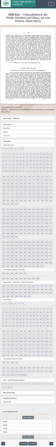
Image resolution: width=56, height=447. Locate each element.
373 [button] (8, 263)
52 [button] (44, 161)
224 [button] (3, 216)
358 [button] (46, 256)
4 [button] (10, 149)
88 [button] (13, 171)
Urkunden (7, 141)
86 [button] (6, 171)
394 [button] (3, 273)
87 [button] (10, 171)
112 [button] (3, 180)
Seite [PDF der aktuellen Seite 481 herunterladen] (23, 444)
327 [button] (16, 249)
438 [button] (25, 293)
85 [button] (3, 171)
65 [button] (37, 164)
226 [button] (12, 216)
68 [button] (47, 164)
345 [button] (42, 252)
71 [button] (6, 168)
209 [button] (42, 209)
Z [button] (11, 387)
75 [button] (20, 168)
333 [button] (42, 249)
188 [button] (20, 201)
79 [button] (34, 168)
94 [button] (34, 171)
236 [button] (3, 220)
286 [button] (12, 233)
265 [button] (25, 226)
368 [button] (38, 259)
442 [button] (42, 293)
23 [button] (47, 154)
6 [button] (15, 149)
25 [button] (3, 157)
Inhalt (5, 132)
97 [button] (44, 171)
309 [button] (42, 242)
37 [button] (44, 157)
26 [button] (6, 157)
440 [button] (33, 293)
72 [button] (10, 168)
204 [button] (20, 209)
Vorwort (6, 136)
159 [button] (50, 190)
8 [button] (20, 149)
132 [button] (38, 183)
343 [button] (33, 252)
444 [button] (50, 293)
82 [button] (44, 168)
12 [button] (10, 154)
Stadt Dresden (8, 145)
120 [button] (38, 180)
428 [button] (33, 289)
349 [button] (8, 256)
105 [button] (25, 176)
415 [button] (29, 286)
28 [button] (13, 157)
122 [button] (46, 180)
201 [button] (8, 209)
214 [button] (12, 213)
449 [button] (20, 296)
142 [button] (29, 187)
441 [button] (38, 293)
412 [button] (16, 286)
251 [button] (16, 223)
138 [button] (12, 187)
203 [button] (16, 209)
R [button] (47, 384)
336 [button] (3, 252)
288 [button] (20, 233)
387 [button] (16, 266)
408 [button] (38, 279)
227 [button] (16, 216)
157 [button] (42, 190)
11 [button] (6, 154)
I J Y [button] (25, 384)
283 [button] (50, 230)
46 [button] (24, 161)
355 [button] (33, 256)
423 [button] (12, 289)
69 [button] (51, 164)
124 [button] (3, 183)
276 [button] (20, 230)
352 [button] (20, 256)
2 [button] (5, 149)
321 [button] (42, 245)
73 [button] (13, 168)
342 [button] (29, 252)
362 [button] (12, 259)
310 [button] (46, 242)
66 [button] (41, 164)
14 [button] (17, 154)
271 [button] (50, 226)
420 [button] (50, 286)
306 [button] (29, 242)
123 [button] (50, 180)
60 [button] (20, 164)
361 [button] (8, 259)
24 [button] (51, 154)
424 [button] (16, 289)
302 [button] (12, 242)
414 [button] (25, 286)
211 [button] (50, 209)
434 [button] (8, 293)
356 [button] (38, 256)
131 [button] (33, 183)
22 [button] (44, 154)
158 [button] (46, 190)
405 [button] (25, 279)
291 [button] (33, 233)
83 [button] (47, 168)
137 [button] (8, 187)
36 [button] (41, 157)
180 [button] (38, 197)
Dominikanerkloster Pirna (13, 359)
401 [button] (8, 279)
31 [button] (24, 157)
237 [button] (8, 220)
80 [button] (37, 168)
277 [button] (25, 230)
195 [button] (50, 201)
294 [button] (46, 233)
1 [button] (2, 149)
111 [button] (50, 176)
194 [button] (46, 201)
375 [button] (16, 263)
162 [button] (12, 194)
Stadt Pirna (7, 300)
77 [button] (27, 168)
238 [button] (12, 220)
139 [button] (16, 187)
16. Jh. (5, 432)
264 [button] (20, 226)
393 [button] (42, 266)
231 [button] (33, 216)
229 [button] (25, 216)
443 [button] (46, 293)
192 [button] (38, 201)
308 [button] (38, 242)
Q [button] (45, 384)
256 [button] (38, 223)
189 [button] (25, 201)
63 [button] (30, 164)
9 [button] (23, 149)
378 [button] (29, 263)
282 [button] (46, 230)
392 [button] (38, 266)
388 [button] (20, 266)
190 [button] (29, 201)
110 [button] (46, 176)
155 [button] (33, 190)
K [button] (28, 384)
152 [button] (20, 190)
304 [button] (20, 242)
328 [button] (20, 249)
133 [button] (42, 183)
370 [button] (46, 259)
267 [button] (33, 226)
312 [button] (3, 245)
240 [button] (20, 220)
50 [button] (37, 161)
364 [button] (20, 259)
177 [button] (25, 197)
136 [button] (3, 187)
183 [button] (50, 197)
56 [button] (6, 164)
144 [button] (38, 187)
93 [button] (30, 171)
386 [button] (12, 266)
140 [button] (20, 187)
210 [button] (46, 209)
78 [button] (30, 168)
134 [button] (46, 183)
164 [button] (20, 194)
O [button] (39, 384)
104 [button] (20, 176)
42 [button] (10, 161)
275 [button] (16, 230)
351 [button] (16, 256)
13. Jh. (5, 421)
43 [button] (13, 161)
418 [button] (42, 286)
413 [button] (20, 286)
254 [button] (29, 223)
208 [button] (38, 209)
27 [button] (10, 157)
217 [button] (25, 213)
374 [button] (12, 263)
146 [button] (46, 187)
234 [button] (46, 216)
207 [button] (33, 209)
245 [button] (42, 220)
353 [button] (25, 256)
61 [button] (24, 164)
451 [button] (29, 296)
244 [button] (38, 220)
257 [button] (42, 223)
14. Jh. (5, 425)
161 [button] (8, 194)
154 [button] (29, 190)
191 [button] (33, 201)
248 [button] (3, 223)
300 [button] (3, 242)
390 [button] (29, 266)
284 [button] (3, 233)
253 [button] (25, 223)
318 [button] (29, 245)
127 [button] (16, 183)
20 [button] (37, 154)
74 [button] (17, 168)
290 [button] (29, 233)
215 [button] (16, 213)
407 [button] (33, 279)
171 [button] (50, 194)
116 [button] (20, 180)
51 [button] (41, 161)
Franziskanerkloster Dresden (14, 270)
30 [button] (20, 157)
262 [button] (12, 226)
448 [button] (16, 296)
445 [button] (3, 296)
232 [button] (38, 216)
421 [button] (3, 289)
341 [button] (25, 252)
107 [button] (33, 176)
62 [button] (27, 164)
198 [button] (12, 204)
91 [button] (24, 171)
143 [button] (33, 187)
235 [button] (50, 216)
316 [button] (20, 245)
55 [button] (3, 164)
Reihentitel (7, 124)
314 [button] (12, 245)
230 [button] (29, 216)
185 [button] (8, 201)
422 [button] (8, 289)
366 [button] (29, 259)
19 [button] (34, 154)
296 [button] (3, 237)
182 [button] (46, 197)
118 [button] (29, 180)
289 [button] (25, 233)
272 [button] (3, 230)
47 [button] (27, 161)
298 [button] (12, 237)
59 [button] (17, 164)
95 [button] (37, 171)
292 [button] (38, 233)
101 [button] (8, 176)
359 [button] (50, 256)
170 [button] (46, 194)
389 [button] (25, 266)
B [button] (5, 384)
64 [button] (34, 164)
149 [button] (8, 190)
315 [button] (16, 245)
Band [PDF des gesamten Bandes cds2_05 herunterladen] (32, 444)
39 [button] (51, 157)
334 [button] (46, 249)
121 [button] (42, 180)
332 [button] (38, 249)
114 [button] (12, 180)
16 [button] (24, 154)
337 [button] (8, 252)
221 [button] (42, 213)
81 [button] (41, 168)
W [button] (8, 387)
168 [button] (38, 194)
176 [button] (20, 197)
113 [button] (8, 180)
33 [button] (30, 157)
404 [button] (20, 279)
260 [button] (3, 226)
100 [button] (3, 176)
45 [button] (20, 161)
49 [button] (34, 161)
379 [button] (33, 263)
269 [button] (42, 226)
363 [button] (16, 259)
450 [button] (25, 296)
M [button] (33, 384)
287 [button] (16, 233)
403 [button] (16, 279)
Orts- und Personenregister (14, 380)
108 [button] (38, 176)
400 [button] (3, 279)
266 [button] (29, 226)
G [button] (18, 384)
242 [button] (29, 220)
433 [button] (3, 293)
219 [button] (33, 213)
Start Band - (11, 118)
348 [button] (3, 256)
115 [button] (16, 180)
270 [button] (46, 226)
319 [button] (33, 245)
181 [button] (42, 197)
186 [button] (12, 201)
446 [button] (8, 296)
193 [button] (42, 201)
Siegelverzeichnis (10, 398)
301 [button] (8, 242)
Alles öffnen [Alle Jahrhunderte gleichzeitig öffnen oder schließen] (28, 417)
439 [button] (29, 293)
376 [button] (20, 263)
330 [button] (29, 249)
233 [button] (42, 216)
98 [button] (47, 171)
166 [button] (29, 194)
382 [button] (46, 263)
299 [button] (16, 237)
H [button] (21, 384)
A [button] (2, 384)
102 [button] (12, 176)
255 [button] (33, 223)
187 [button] (16, 201)
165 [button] (25, 194)
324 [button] (3, 249)
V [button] (5, 387)
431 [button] (46, 289)
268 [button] (38, 226)
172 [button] (3, 197)
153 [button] (25, 190)
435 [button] (12, 293)
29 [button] (17, 157)
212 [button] (3, 213)
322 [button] (46, 245)
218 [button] (29, 213)
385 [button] (8, 266)
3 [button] (7, 149)
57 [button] (10, 164)
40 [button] (3, 161)
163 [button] (16, 194)
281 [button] (42, 230)
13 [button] (13, 154)
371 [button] (50, 259)
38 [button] (47, 157)
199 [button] (16, 204)
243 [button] (33, 220)
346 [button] (46, 252)
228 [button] (20, 216)
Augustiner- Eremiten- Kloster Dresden (18, 282)
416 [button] (33, 286)
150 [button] (12, 190)
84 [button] (51, 168)
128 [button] (20, 183)
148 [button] (3, 190)
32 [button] (27, 157)
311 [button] (50, 242)
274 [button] (12, 230)
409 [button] (3, 286)
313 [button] (8, 245)
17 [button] (27, 154)
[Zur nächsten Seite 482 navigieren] (51, 443)
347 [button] (50, 252)
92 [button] (27, 171)
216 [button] (20, 213)
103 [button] (16, 176)
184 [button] (3, 201)
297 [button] (8, 237)
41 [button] (6, 161)
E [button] (13, 384)
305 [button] (25, 242)
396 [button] (12, 273)
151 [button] (16, 190)
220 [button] (38, 213)
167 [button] (33, 194)
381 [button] (42, 263)
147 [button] (50, 187)
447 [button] (12, 296)
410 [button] (8, 286)
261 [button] (8, 226)
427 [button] (29, 289)
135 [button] (50, 183)
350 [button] (12, 256)
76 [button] (24, 168)
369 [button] (42, 259)
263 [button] (16, 226)
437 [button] (20, 293)
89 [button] (17, 171)
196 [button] (3, 204)
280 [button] (38, 230)
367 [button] (33, 259)
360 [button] (3, 259)
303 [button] (16, 242)
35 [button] (37, 157)
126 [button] (12, 183)
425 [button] (20, 289)
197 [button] (8, 204)
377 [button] (25, 263)
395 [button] (8, 273)
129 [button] (25, 183)
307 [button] (33, 242)
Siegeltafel (7, 402)
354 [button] (29, 256)
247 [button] (50, 220)
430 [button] (42, 289)
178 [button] (29, 197)
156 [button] (38, 190)
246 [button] (46, 220)
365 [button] (25, 259)
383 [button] (50, 263)
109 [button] (42, 176)
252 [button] (20, 223)
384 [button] (3, 266)
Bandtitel (6, 128)
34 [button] (34, 157)
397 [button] (16, 273)
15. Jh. (5, 428)
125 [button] (8, 183)
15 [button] (20, 154)
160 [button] (3, 194)
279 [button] (33, 230)
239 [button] (16, 220)
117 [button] (25, 180)
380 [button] (38, 263)
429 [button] (38, 289)
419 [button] (46, 286)
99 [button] (51, 171)
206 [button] (29, 209)
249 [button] (8, 223)
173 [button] (8, 197)
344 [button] (38, 252)
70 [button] (3, 168)
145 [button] (42, 187)
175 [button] (16, 197)
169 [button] (42, 194)
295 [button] (50, 233)
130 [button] (29, 183)
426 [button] (25, 289)
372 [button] (3, 263)
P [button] (42, 384)
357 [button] (42, 256)
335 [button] (50, 249)
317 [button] (25, 245)
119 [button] (33, 180)
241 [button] (25, 220)
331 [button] (33, 249)
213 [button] (8, 213)
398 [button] (20, 273)
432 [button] (50, 289)
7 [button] (18, 149)
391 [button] (33, 266)
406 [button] (29, 279)
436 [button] (16, 293)
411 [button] (12, 286)
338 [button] (12, 252)
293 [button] (42, 233)
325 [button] (8, 249)
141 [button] (25, 187)
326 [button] (12, 249)
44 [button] (17, 161)
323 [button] (50, 245)
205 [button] (25, 209)
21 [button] (41, 154)
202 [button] (12, 209)
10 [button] (3, 154)
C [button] (8, 384)
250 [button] (12, 223)
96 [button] (41, 171)
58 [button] (13, 164)
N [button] (36, 384)
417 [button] (38, 286)
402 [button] (12, 279)
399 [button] (25, 273)
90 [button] (20, 171)
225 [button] (8, 216)
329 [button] (25, 249)
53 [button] (47, 161)
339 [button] (16, 252)
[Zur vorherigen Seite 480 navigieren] (3, 443)
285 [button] (8, 233)
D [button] (10, 384)
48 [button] (30, 161)
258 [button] (46, 223)
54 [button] (51, 161)
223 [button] (50, 213)
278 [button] (29, 230)
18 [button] (30, 154)
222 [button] (46, 213)
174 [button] (12, 197)
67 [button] (44, 164)
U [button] (2, 387)
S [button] (50, 384)
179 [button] (33, 197)
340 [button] (20, 252)
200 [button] (3, 209)
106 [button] (29, 176)
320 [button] (38, 245)
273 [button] (8, 230)
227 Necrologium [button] (21, 375)
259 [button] (50, 223)
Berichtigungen (9, 392)
